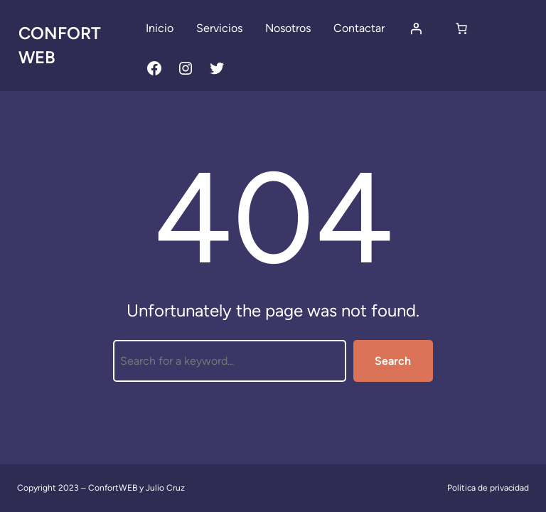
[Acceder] (416, 28)
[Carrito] (461, 28)
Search (393, 361)
